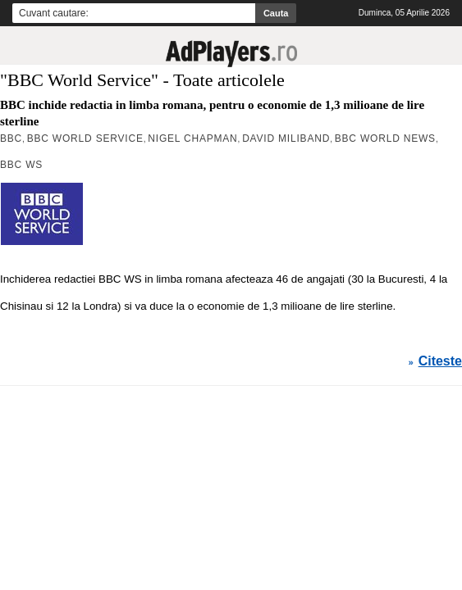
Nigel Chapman (192, 138)
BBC (11, 138)
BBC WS (21, 165)
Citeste (440, 361)
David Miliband (286, 138)
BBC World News (385, 138)
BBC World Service (85, 138)
